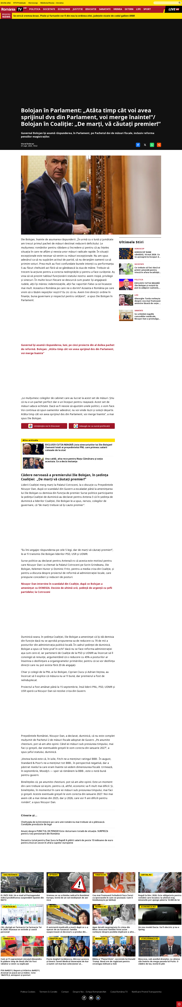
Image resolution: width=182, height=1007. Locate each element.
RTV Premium (19, 3)
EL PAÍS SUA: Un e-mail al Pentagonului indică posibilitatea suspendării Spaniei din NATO (22, 897)
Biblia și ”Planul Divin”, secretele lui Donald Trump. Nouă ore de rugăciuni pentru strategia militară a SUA (113, 961)
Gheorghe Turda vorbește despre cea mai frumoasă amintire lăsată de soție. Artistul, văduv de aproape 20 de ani (147, 300)
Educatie (90, 9)
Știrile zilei (6, 3)
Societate (49, 9)
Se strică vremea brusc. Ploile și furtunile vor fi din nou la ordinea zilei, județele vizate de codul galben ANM (74, 15)
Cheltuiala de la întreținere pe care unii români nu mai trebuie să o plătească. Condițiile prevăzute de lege (63, 823)
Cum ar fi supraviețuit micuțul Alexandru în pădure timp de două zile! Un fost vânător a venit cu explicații (21, 961)
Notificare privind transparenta (146, 991)
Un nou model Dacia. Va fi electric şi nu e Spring (158, 928)
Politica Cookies (28, 991)
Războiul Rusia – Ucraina (51, 3)
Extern (129, 9)
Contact (65, 991)
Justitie (78, 9)
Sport (147, 9)
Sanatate (105, 9)
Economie (64, 9)
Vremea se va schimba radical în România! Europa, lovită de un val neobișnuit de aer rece (68, 897)
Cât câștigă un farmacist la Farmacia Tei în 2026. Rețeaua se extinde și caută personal (21, 929)
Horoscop (33, 3)
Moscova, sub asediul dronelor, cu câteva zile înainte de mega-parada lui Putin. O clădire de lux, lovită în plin (159, 961)
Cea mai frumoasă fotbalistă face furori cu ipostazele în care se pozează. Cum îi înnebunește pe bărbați (112, 897)
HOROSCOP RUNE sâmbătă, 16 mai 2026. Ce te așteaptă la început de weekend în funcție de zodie (147, 254)
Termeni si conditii (48, 991)
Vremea (117, 9)
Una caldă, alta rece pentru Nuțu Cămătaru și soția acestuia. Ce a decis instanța (74, 460)
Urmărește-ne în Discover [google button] (44, 426)
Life (138, 9)
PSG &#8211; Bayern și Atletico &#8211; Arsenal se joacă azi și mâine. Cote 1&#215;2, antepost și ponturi (20, 972)
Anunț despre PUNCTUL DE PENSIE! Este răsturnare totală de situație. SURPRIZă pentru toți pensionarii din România (64, 832)
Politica (34, 9)
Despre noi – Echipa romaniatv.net (89, 991)
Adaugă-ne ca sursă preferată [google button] (92, 426)
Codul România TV (119, 991)
